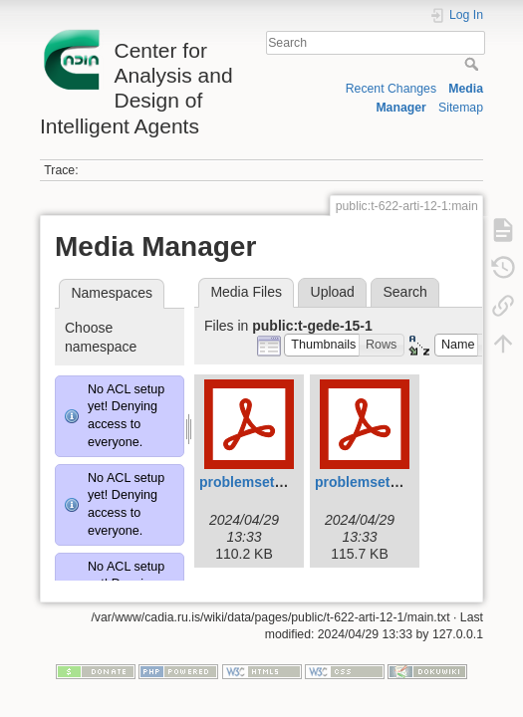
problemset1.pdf (253, 482)
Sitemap (460, 108)
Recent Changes (391, 89)
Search (473, 64)
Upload (333, 292)
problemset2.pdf (369, 482)
